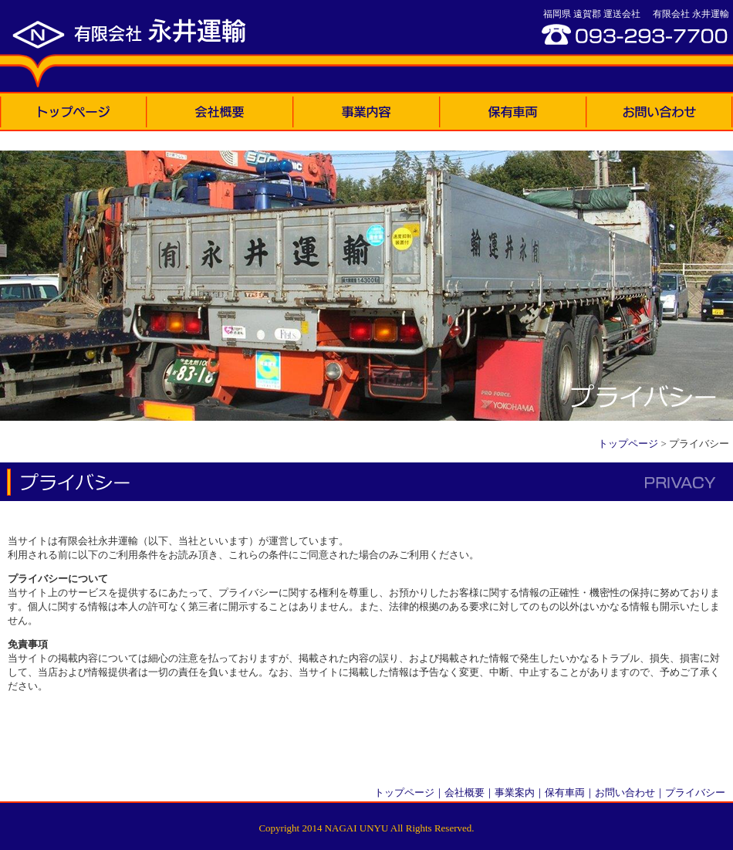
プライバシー (695, 792)
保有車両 (565, 792)
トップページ (628, 443)
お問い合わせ (625, 792)
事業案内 (515, 792)
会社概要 (464, 792)
